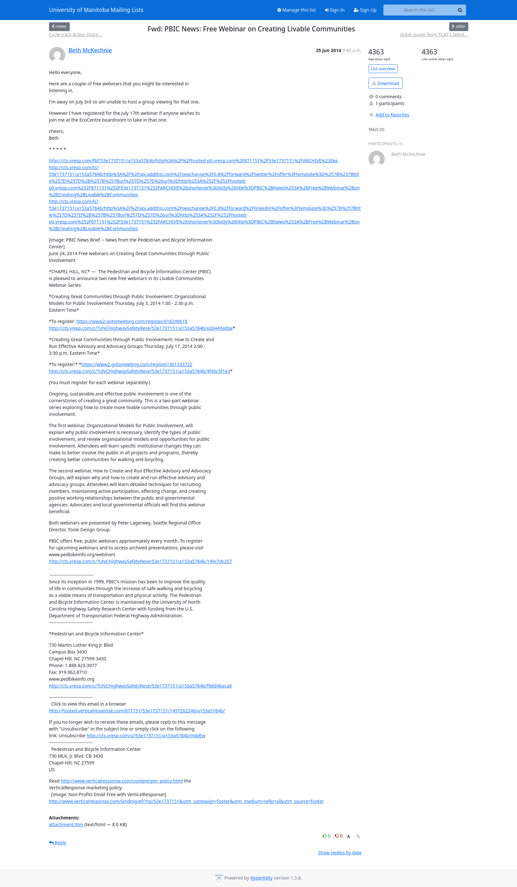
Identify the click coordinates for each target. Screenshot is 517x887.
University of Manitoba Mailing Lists (96, 10)
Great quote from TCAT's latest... (434, 34)
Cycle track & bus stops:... (76, 34)
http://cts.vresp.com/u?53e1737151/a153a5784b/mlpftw (146, 735)
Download (385, 83)
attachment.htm (66, 824)
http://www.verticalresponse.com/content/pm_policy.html (122, 781)
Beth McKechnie (90, 50)
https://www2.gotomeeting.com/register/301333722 (136, 364)
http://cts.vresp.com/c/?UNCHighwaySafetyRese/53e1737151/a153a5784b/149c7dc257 (140, 561)
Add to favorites (389, 115)
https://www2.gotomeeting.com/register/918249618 (132, 321)
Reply (57, 842)
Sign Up (365, 10)
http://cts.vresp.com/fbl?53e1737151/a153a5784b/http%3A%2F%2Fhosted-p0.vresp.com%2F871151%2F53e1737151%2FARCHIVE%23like (193, 160)
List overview (383, 68)
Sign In (335, 10)
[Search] (460, 10)
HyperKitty (261, 878)
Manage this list (296, 10)
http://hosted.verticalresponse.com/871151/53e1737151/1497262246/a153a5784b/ (137, 711)
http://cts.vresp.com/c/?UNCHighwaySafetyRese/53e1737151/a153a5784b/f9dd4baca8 (140, 686)
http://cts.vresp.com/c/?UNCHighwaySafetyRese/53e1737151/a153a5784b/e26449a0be (141, 328)
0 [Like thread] (327, 836)
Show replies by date (339, 852)
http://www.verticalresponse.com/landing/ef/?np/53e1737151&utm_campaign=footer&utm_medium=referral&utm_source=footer (186, 801)
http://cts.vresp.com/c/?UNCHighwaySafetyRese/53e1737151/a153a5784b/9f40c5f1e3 (139, 371)
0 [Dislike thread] (339, 836)
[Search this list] (419, 10)
